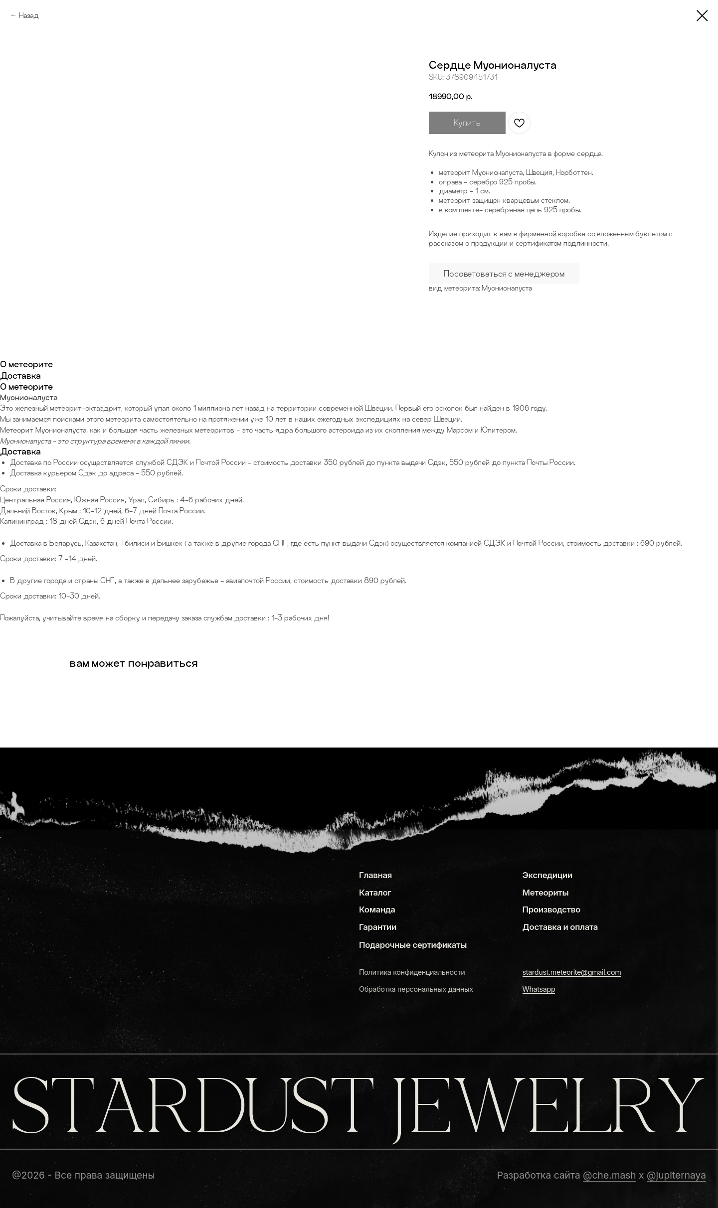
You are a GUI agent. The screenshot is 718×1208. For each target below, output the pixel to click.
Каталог (375, 893)
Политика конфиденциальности (412, 972)
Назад (29, 15)
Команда (377, 909)
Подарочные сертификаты (413, 945)
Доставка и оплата (560, 927)
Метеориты (546, 893)
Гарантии (377, 927)
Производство (551, 909)
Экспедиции (547, 875)
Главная (375, 875)
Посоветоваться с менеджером (504, 273)
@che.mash (609, 1175)
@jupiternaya (676, 1175)
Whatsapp (539, 989)
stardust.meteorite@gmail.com (572, 972)
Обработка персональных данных (416, 989)
